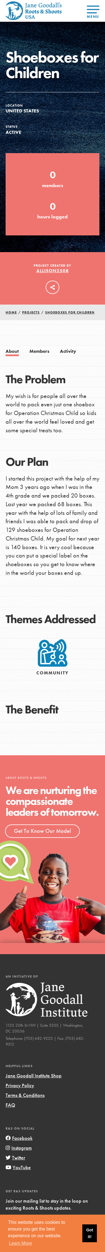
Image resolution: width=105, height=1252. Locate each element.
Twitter (15, 1157)
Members (39, 351)
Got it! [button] (89, 1233)
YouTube (18, 1167)
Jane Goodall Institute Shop (34, 1075)
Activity (68, 351)
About (12, 351)
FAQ (10, 1105)
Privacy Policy (20, 1085)
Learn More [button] (20, 1243)
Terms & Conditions (25, 1095)
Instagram (19, 1148)
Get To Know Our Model (42, 830)
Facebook (19, 1138)
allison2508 (52, 271)
